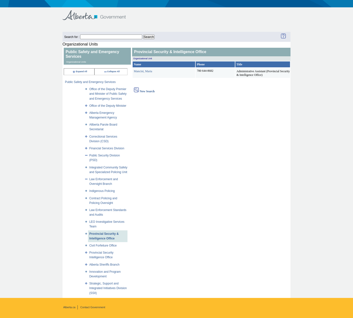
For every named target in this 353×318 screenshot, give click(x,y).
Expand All (79, 71)
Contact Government (92, 307)
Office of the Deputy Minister (107, 105)
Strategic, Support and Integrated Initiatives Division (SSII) (108, 288)
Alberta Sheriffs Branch (104, 264)
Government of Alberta (98, 12)
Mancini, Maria (143, 71)
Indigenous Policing (102, 191)
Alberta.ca (69, 307)
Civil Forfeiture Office (103, 245)
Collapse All (112, 71)
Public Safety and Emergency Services (90, 82)
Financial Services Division (106, 148)
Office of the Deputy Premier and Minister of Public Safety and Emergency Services (107, 93)
